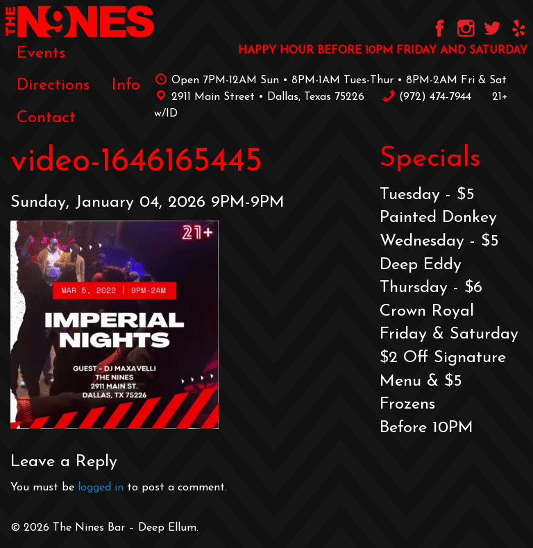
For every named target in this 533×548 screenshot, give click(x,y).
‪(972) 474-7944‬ (426, 97)
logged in (101, 487)
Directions (53, 85)
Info (126, 85)
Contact (46, 118)
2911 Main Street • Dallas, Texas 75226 (259, 97)
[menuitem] (41, 53)
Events (41, 53)
